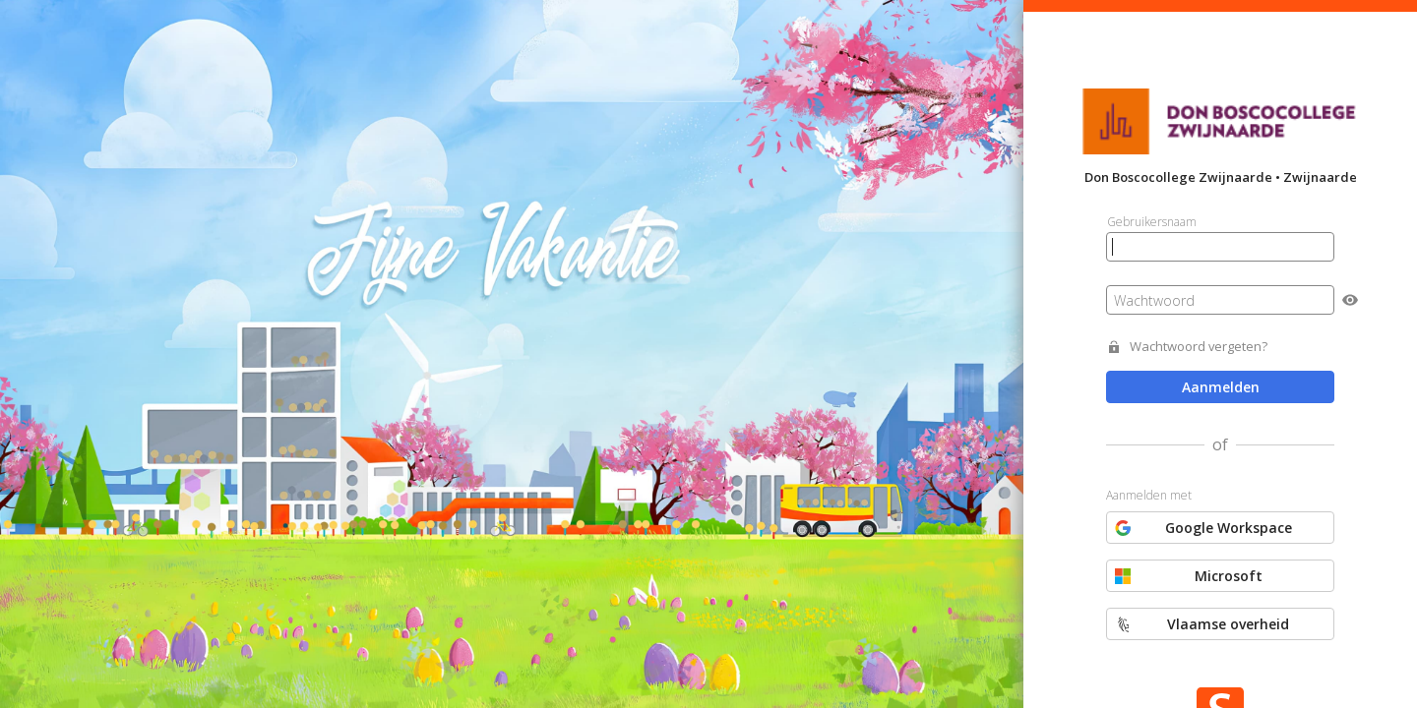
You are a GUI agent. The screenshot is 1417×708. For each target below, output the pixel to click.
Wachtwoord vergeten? (1198, 346)
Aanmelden (1221, 387)
